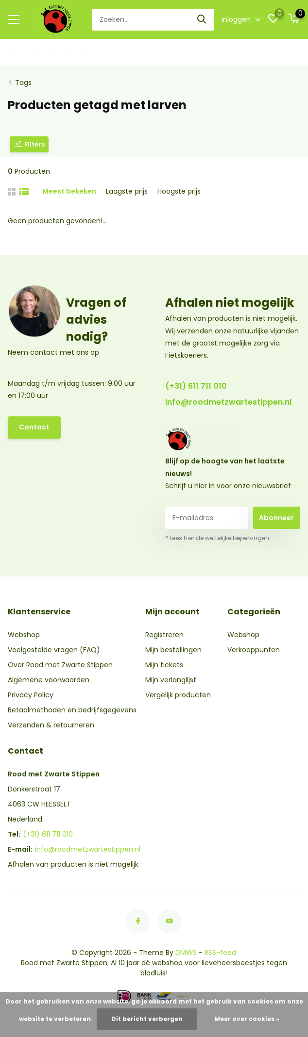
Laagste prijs (127, 191)
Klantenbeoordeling (48, 52)
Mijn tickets (164, 665)
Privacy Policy (30, 695)
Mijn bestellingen (173, 650)
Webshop (24, 635)
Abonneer (276, 518)
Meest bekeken (69, 191)
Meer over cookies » (246, 1019)
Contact (34, 427)
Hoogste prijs (179, 191)
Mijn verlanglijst (170, 680)
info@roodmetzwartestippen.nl (228, 402)
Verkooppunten (253, 650)
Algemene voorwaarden (48, 680)
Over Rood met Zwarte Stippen (60, 665)
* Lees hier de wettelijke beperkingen (217, 538)
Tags (23, 82)
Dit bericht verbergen (147, 1019)
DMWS (186, 952)
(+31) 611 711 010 (196, 386)
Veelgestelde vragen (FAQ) (54, 650)
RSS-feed (220, 952)
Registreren (164, 635)
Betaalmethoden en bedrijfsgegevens (72, 710)
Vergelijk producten (178, 695)
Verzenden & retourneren (51, 725)
